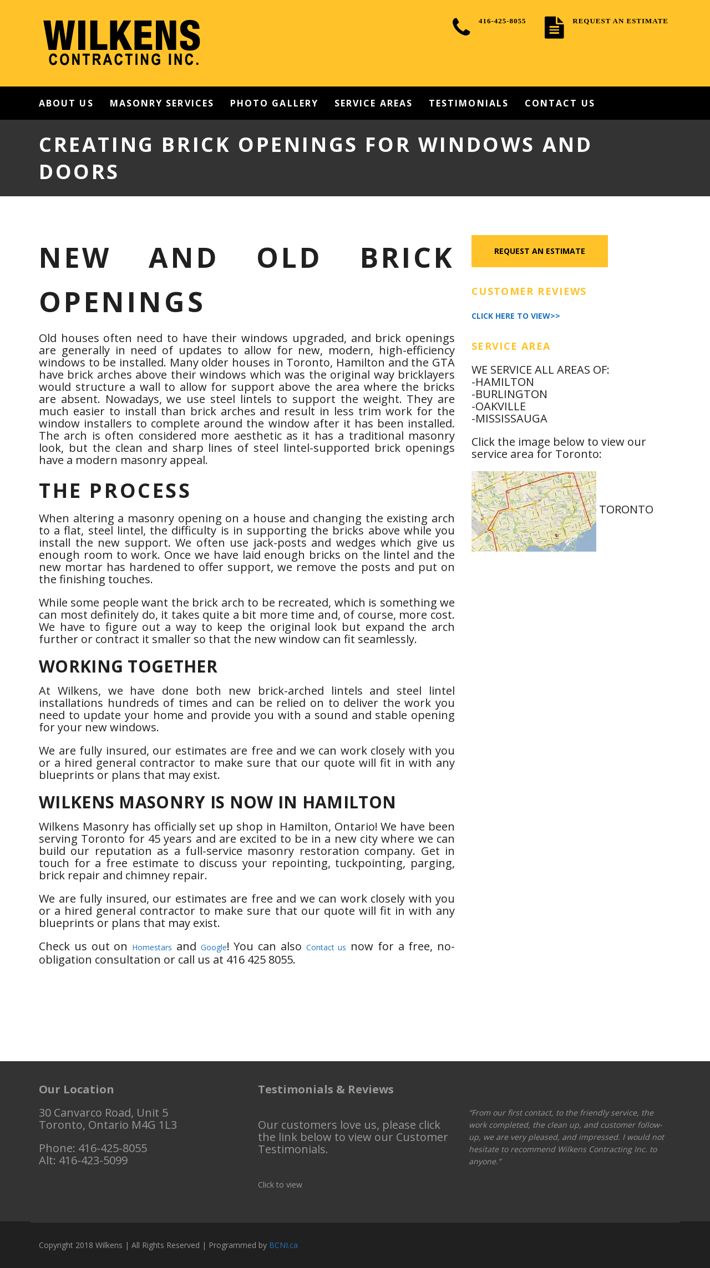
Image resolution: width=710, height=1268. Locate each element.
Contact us (326, 947)
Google (214, 947)
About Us (66, 103)
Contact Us (560, 103)
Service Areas (373, 103)
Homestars (152, 947)
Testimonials (469, 103)
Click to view (280, 1184)
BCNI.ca (283, 1245)
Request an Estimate (541, 251)
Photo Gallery (274, 103)
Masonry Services (162, 103)
